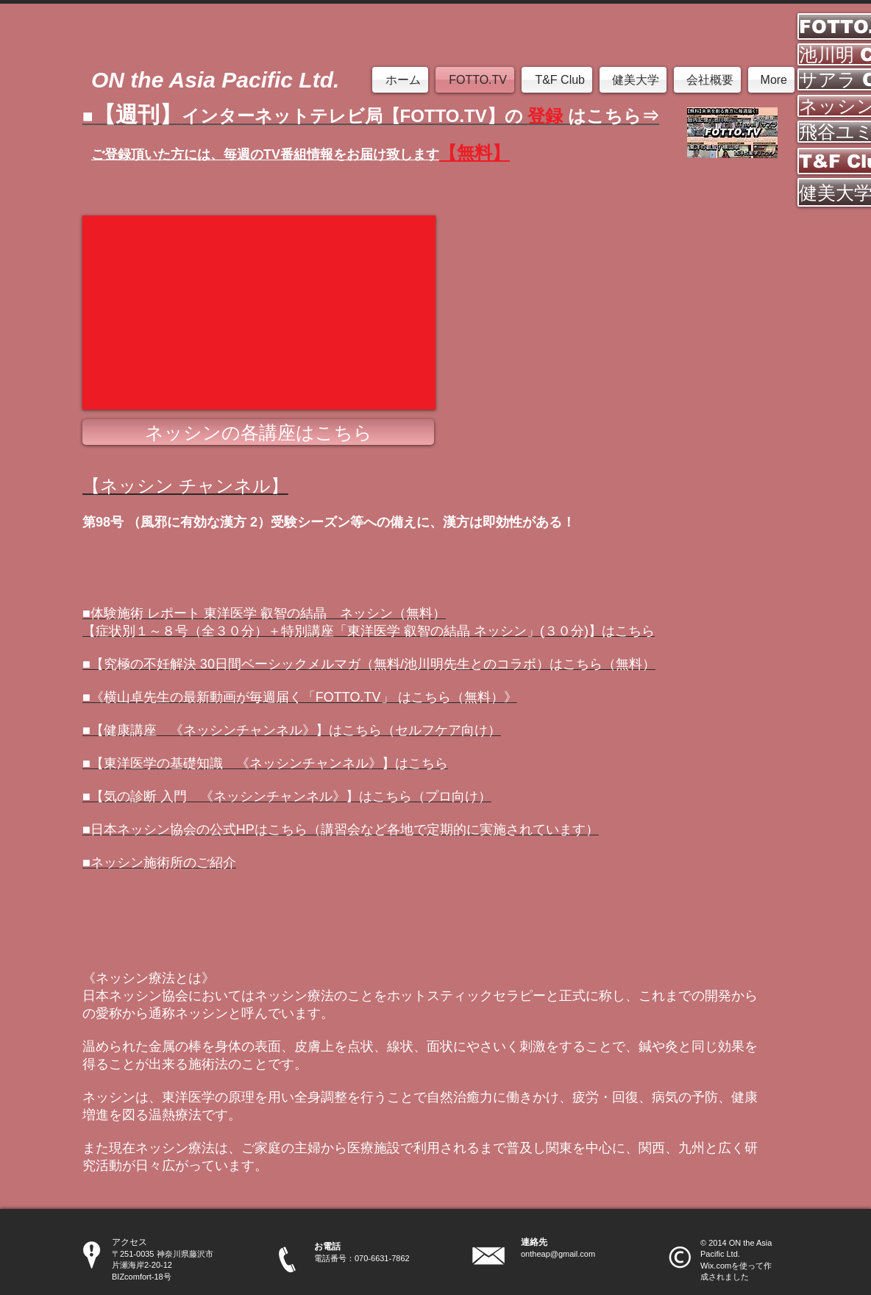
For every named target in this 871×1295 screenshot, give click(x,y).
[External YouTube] (259, 312)
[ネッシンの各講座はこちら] (258, 432)
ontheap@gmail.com (558, 1253)
